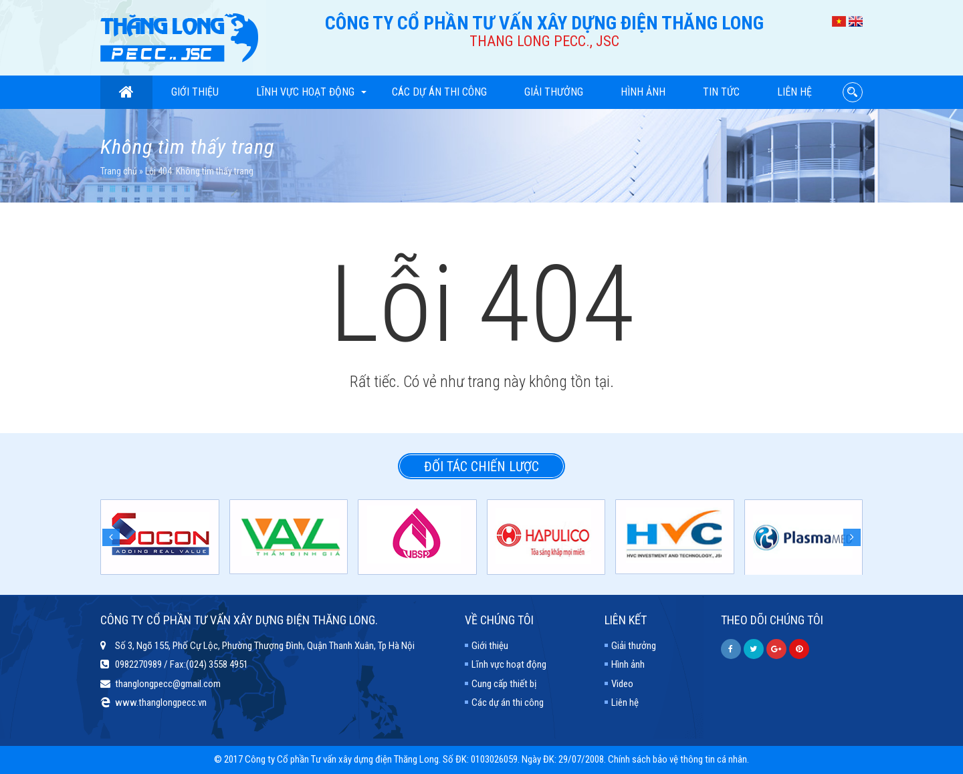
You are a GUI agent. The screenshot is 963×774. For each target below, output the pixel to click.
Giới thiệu (195, 92)
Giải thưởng (553, 92)
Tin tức (721, 92)
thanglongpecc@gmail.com (168, 684)
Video (622, 684)
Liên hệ (794, 92)
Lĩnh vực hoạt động (311, 92)
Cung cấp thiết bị (503, 684)
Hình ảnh (643, 92)
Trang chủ (118, 171)
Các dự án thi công (439, 92)
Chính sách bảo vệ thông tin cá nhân (677, 759)
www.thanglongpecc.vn (161, 702)
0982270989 (138, 664)
